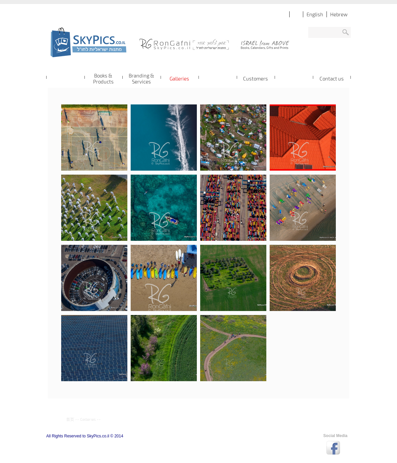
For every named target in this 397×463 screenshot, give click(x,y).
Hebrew (338, 14)
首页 (70, 419)
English (315, 14)
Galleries (88, 419)
